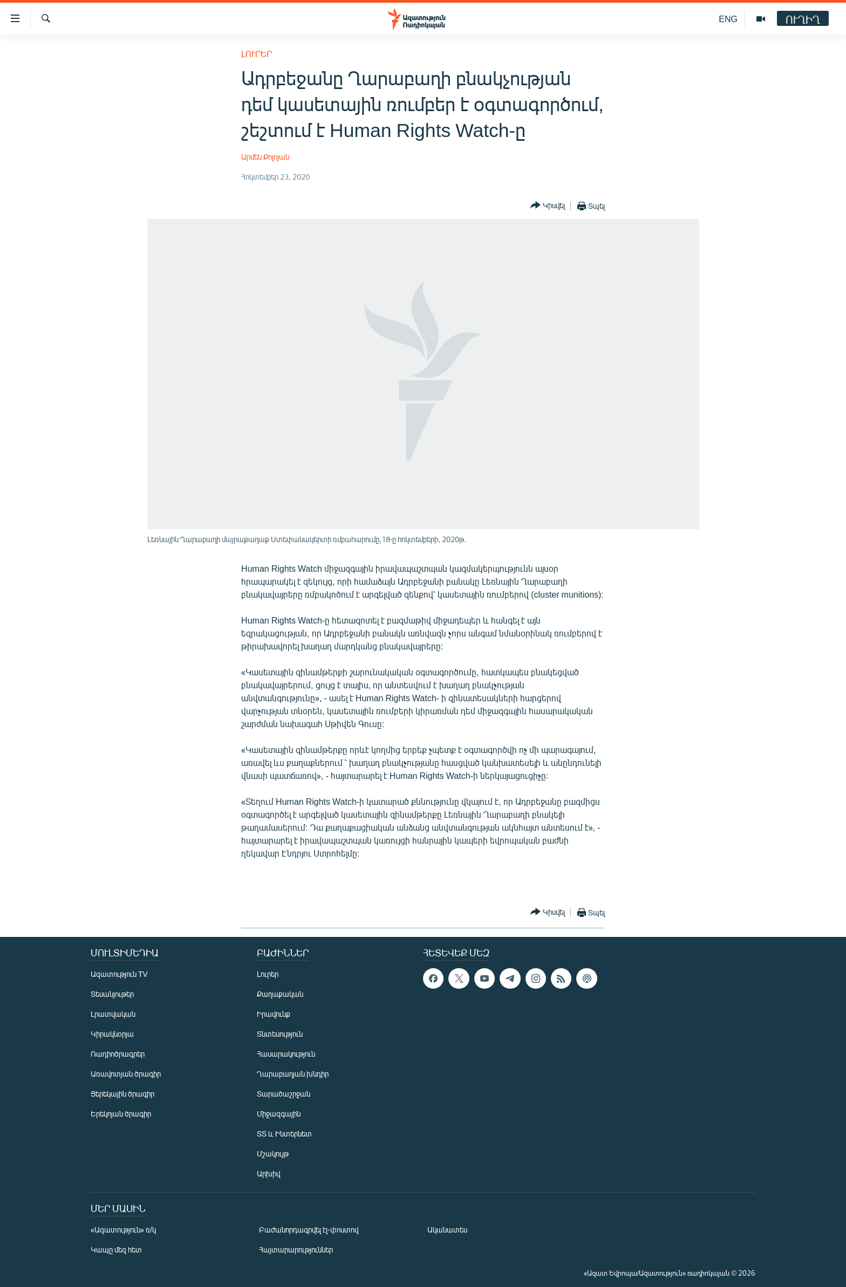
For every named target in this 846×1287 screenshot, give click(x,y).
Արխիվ (268, 1173)
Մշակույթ (273, 1153)
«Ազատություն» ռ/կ (123, 1229)
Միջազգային (279, 1113)
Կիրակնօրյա (112, 1033)
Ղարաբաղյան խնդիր (293, 1073)
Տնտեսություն (280, 1033)
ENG (728, 18)
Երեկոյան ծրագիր (121, 1113)
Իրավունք (273, 1013)
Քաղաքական (280, 993)
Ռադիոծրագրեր (118, 1053)
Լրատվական (113, 1013)
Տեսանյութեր (112, 993)
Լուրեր (256, 54)
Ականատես (447, 1229)
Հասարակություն (286, 1053)
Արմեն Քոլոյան (265, 156)
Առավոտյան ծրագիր (126, 1073)
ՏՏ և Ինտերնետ (284, 1133)
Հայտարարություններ (296, 1249)
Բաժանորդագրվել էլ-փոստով (308, 1229)
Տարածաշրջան (283, 1093)
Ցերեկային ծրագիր (122, 1093)
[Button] (547, 206)
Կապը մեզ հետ (116, 1249)
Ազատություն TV (119, 973)
